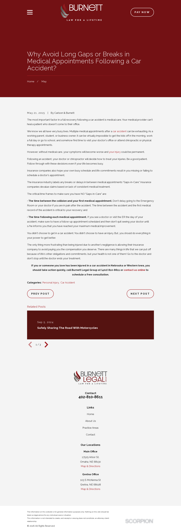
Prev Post (40, 293)
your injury (115, 151)
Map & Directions (90, 466)
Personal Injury (50, 282)
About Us (90, 420)
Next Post (140, 293)
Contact (90, 434)
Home (90, 414)
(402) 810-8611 (110, 269)
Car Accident (68, 282)
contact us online (134, 269)
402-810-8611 (90, 397)
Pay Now (142, 12)
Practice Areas (90, 427)
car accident (120, 131)
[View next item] (46, 345)
